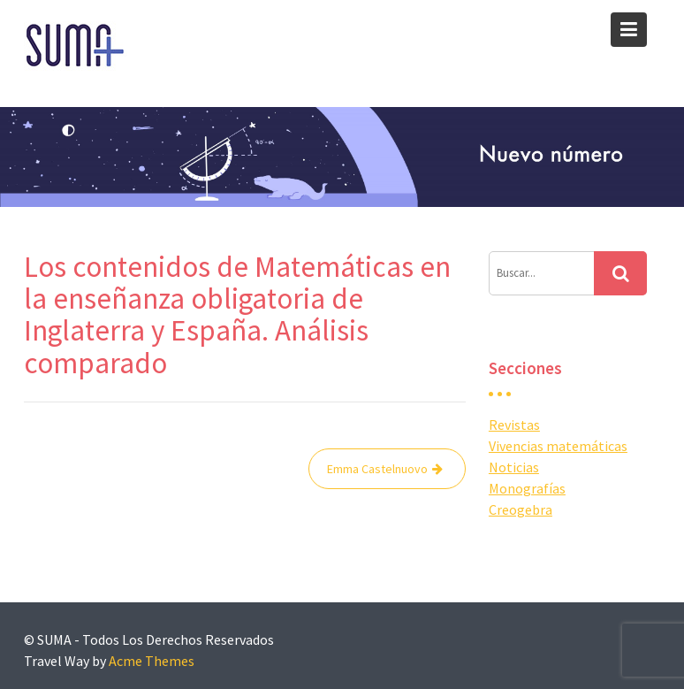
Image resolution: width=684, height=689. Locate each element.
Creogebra (520, 509)
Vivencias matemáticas (558, 446)
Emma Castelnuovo (377, 469)
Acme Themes (151, 661)
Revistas (514, 424)
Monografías (527, 488)
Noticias (514, 467)
